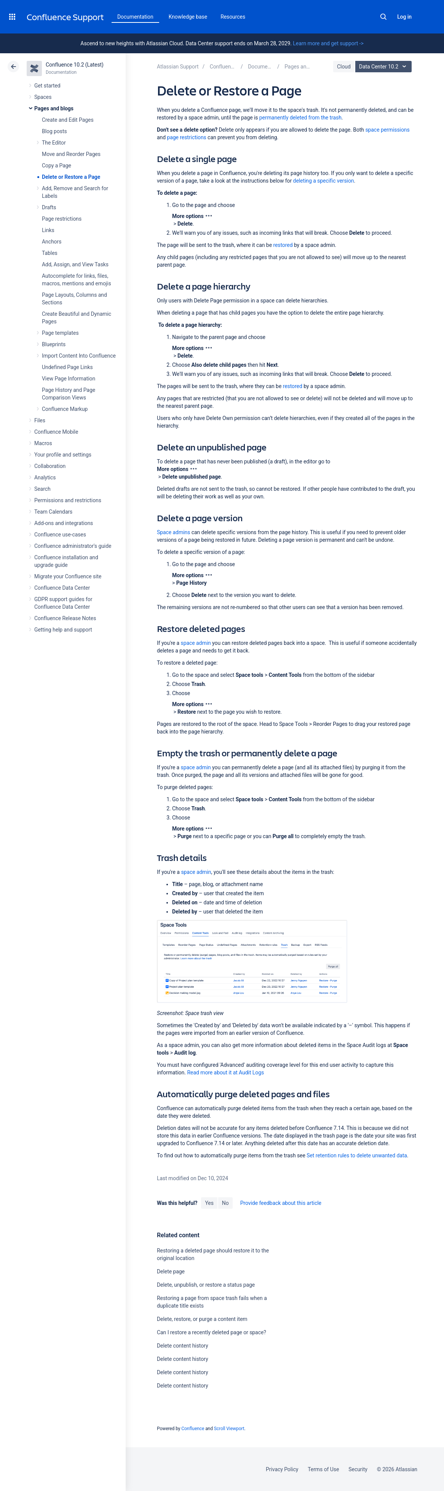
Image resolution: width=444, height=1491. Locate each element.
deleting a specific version (323, 181)
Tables (49, 253)
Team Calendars (53, 512)
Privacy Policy (282, 1469)
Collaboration (49, 466)
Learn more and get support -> (328, 43)
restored (282, 245)
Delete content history (182, 1346)
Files (39, 420)
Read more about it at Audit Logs (225, 1072)
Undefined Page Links (67, 367)
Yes (209, 1203)
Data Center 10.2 (384, 66)
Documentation (135, 17)
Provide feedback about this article (280, 1203)
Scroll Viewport (229, 1428)
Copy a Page (56, 165)
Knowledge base (188, 17)
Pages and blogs (53, 108)
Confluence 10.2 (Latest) (75, 65)
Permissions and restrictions (67, 500)
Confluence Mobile (56, 432)
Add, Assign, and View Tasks (75, 264)
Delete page (171, 1271)
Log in (404, 17)
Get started (47, 86)
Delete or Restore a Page (71, 177)
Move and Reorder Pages (71, 154)
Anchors (51, 242)
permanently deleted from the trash (300, 118)
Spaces (42, 97)
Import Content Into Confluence (79, 356)
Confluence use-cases (60, 534)
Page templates (60, 333)
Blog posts (54, 131)
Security (357, 1469)
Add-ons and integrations (63, 523)
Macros (43, 443)
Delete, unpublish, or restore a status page (206, 1285)
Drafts (49, 207)
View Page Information (68, 379)
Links (48, 230)
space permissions (387, 130)
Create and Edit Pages (68, 120)
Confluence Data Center (62, 588)
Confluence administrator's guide (72, 546)
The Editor (54, 143)
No (225, 1203)
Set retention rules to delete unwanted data (357, 1155)
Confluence (192, 1428)
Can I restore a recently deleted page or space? (211, 1332)
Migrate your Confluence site (67, 576)
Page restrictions (61, 219)
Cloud (344, 67)
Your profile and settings (62, 455)
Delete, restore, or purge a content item (202, 1319)
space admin (196, 643)
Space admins (173, 532)
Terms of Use (323, 1469)
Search (383, 17)
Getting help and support (63, 630)
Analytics (45, 477)
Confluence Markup (65, 409)
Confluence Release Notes (65, 618)
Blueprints (53, 344)
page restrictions (186, 137)
